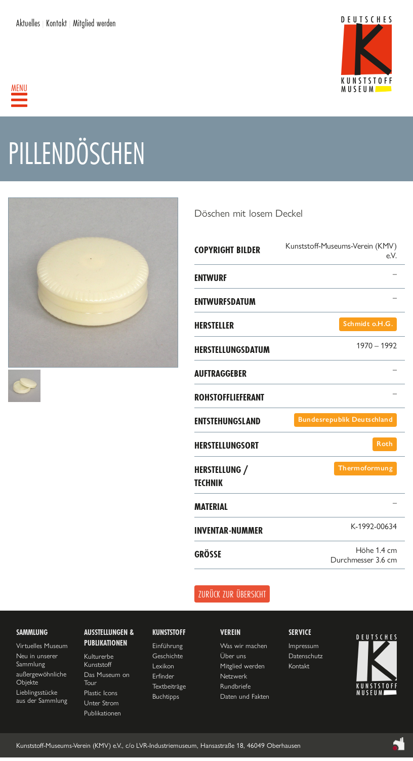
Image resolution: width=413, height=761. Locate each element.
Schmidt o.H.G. (368, 323)
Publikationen (102, 713)
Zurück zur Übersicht (232, 593)
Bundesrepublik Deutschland (345, 419)
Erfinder (163, 676)
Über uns (233, 656)
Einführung (167, 646)
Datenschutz (305, 656)
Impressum (303, 646)
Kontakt (56, 22)
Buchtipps (165, 696)
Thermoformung (365, 468)
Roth (385, 443)
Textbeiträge (169, 686)
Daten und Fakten (244, 696)
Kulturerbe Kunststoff (98, 660)
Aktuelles (28, 22)
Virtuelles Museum (42, 646)
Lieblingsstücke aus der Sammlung (41, 696)
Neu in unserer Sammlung (37, 660)
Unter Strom (101, 703)
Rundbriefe (235, 686)
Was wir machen (243, 646)
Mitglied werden (94, 22)
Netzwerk (233, 676)
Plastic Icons (100, 693)
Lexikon (163, 666)
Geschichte (167, 656)
